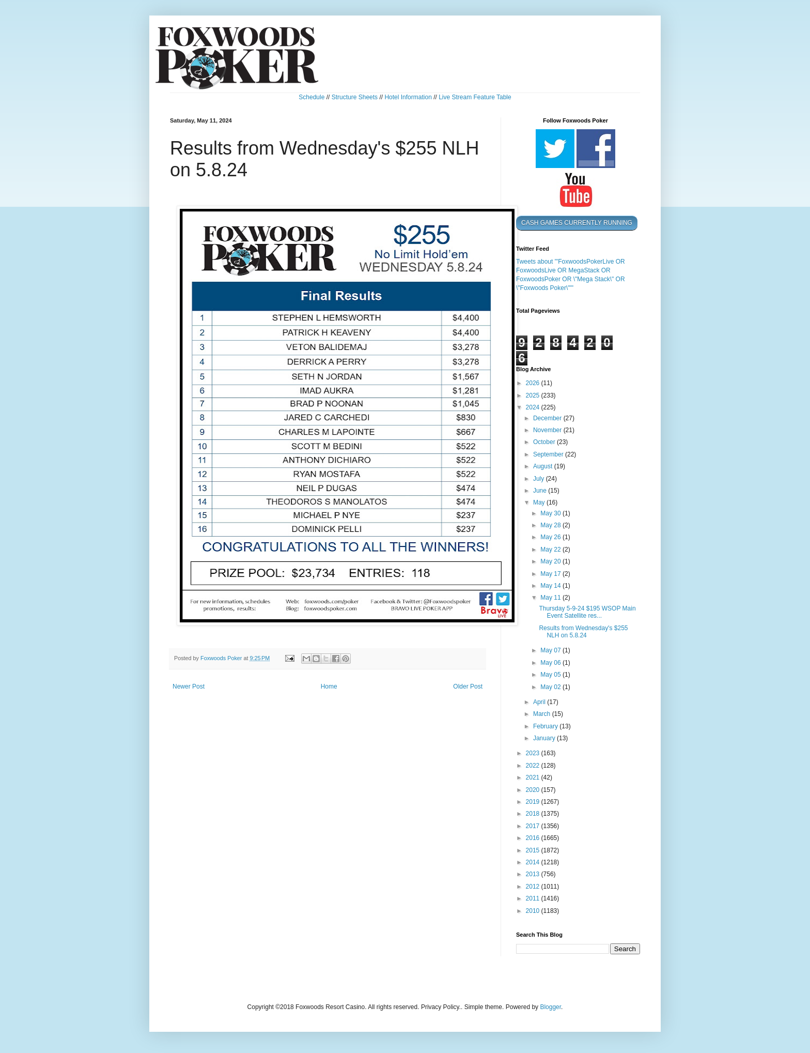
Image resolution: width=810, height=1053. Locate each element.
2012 (533, 886)
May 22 (551, 549)
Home (329, 686)
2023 (533, 753)
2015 (533, 850)
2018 (533, 813)
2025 (533, 395)
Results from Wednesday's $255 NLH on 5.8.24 (583, 631)
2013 (533, 874)
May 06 (551, 662)
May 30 (551, 513)
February (546, 726)
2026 (533, 383)
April (540, 702)
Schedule (311, 97)
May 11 (551, 597)
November (548, 430)
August (543, 466)
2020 (533, 789)
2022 (533, 765)
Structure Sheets (355, 97)
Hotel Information (407, 97)
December (548, 418)
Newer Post (189, 686)
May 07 (551, 650)
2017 (533, 826)
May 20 (551, 561)
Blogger (550, 1007)
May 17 (551, 573)
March (542, 714)
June (540, 490)
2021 (533, 777)
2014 (533, 862)
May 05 (551, 674)
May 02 (551, 687)
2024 (533, 407)
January (545, 738)
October (545, 442)
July (539, 478)
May (540, 502)
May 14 (551, 585)
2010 (533, 910)
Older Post (467, 686)
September (549, 454)
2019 (533, 801)
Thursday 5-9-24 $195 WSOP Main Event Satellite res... (587, 612)
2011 (533, 898)
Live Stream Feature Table (475, 97)
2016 (533, 838)
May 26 (551, 537)
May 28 (551, 525)
